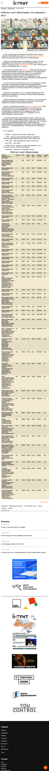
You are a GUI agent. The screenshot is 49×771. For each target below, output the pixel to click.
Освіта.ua (26, 70)
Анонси (5, 521)
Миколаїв (4, 505)
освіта (40, 505)
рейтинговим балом (34, 106)
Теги (2, 752)
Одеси (26, 56)
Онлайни (4, 741)
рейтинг (4, 508)
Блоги (3, 746)
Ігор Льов (43, 502)
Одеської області (37, 56)
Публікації (4, 733)
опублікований (25, 64)
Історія (3, 766)
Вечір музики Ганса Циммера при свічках (17, 535)
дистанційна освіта (30, 505)
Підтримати (44, 2)
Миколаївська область (16, 505)
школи (10, 508)
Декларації (4, 749)
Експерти (4, 743)
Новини (3, 730)
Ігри (2, 762)
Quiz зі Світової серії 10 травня (13, 527)
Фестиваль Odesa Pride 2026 (13, 544)
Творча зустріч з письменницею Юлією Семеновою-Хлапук (24, 552)
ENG (39, 3)
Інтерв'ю (4, 738)
